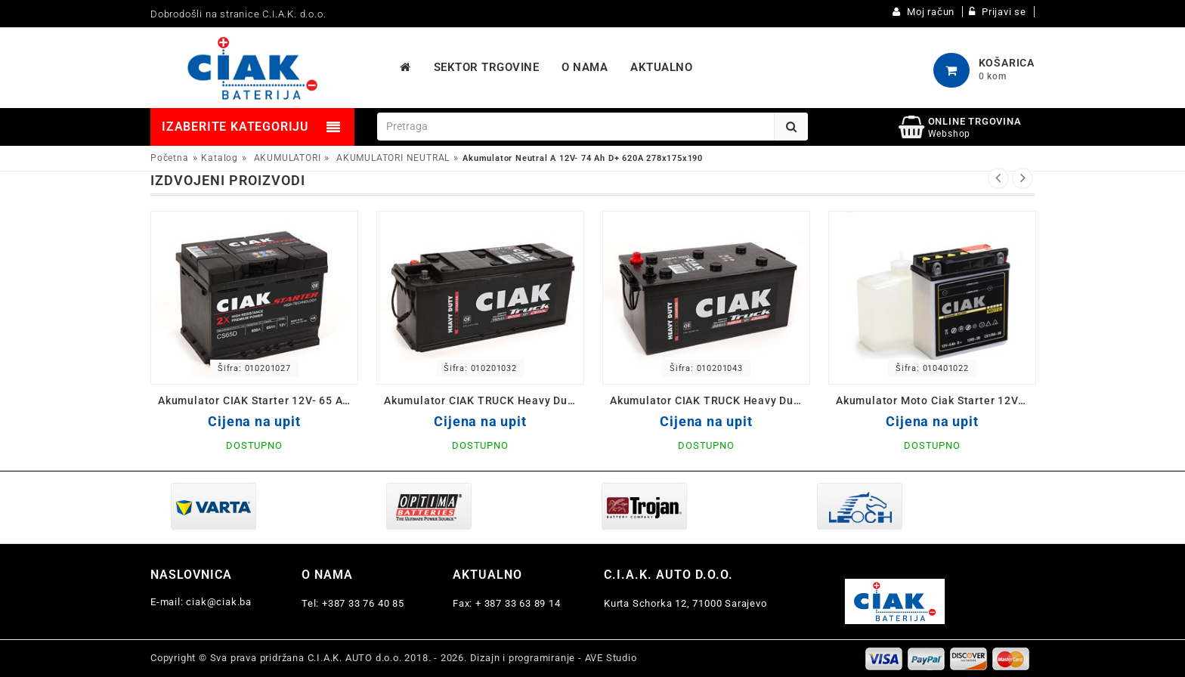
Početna (169, 158)
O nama (327, 574)
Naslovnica (191, 574)
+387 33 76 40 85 (363, 603)
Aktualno (487, 574)
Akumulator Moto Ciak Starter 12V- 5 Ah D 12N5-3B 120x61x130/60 (936, 400)
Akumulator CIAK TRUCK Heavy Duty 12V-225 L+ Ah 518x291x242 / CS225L (710, 400)
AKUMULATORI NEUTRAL (393, 158)
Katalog (219, 158)
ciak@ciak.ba (219, 601)
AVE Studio (611, 657)
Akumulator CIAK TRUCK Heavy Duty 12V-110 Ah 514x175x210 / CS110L (484, 400)
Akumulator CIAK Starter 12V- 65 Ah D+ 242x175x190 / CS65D (258, 400)
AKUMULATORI (287, 158)
